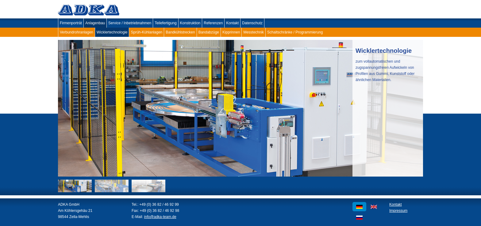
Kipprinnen (231, 32)
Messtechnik (253, 32)
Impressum (398, 210)
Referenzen (213, 23)
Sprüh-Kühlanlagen (146, 32)
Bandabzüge (208, 32)
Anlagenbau (95, 23)
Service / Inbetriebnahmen (129, 23)
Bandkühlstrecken (180, 32)
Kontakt (232, 23)
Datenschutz (252, 23)
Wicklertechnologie (112, 32)
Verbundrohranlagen (76, 32)
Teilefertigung (165, 23)
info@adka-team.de (160, 217)
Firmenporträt (71, 23)
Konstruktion (190, 23)
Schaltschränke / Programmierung (295, 32)
